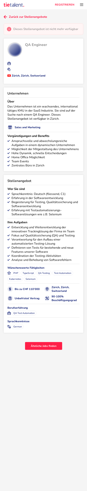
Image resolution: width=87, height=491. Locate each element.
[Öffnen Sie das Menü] (81, 4)
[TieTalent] (14, 5)
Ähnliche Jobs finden (43, 346)
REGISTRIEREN (64, 4)
